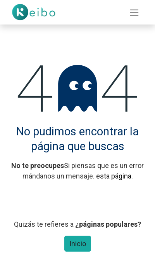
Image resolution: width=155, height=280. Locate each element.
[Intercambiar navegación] (134, 12)
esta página (113, 176)
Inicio (77, 244)
